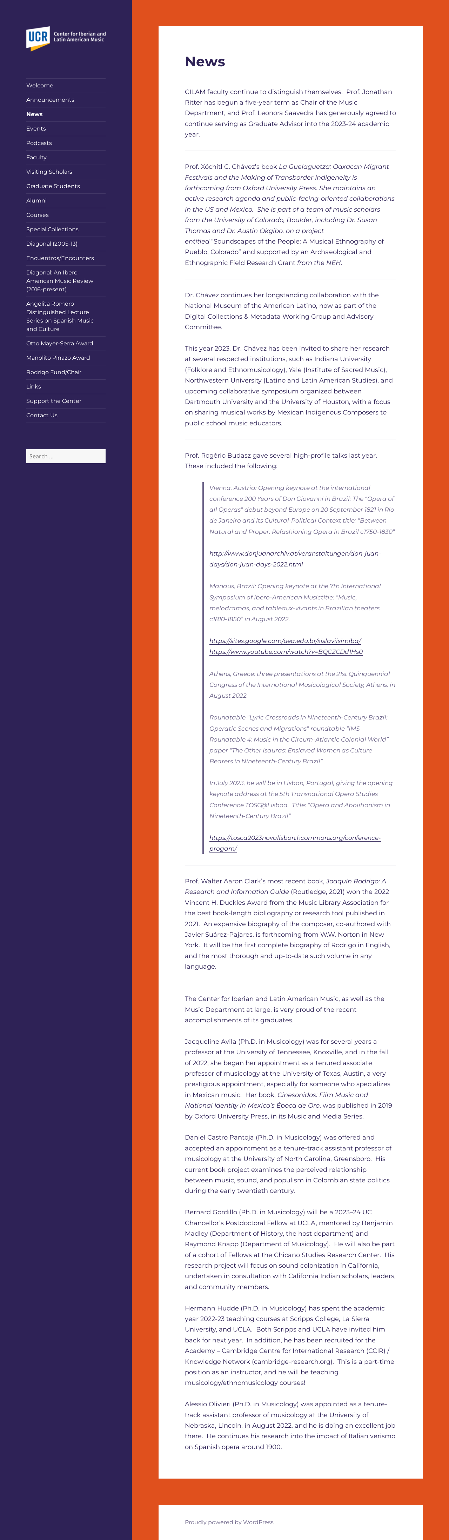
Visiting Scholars (49, 171)
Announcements (50, 100)
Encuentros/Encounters (60, 258)
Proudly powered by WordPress (229, 1522)
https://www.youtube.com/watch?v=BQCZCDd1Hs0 (286, 651)
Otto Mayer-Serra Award (59, 343)
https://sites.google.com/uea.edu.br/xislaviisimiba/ (285, 640)
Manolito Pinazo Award (58, 357)
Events (36, 128)
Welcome (39, 85)
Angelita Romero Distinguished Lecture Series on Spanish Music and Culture (60, 316)
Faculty (36, 157)
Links (33, 386)
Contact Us (42, 415)
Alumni (36, 200)
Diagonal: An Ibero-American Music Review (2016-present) (59, 281)
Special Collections (52, 229)
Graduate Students (53, 186)
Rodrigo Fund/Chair (53, 372)
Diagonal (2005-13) (52, 243)
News (34, 114)
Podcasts (39, 143)
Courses (37, 215)
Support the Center (53, 401)
